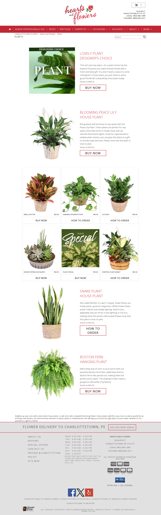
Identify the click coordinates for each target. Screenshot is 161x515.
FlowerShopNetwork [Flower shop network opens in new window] (82, 509)
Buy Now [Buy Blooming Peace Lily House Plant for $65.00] (93, 153)
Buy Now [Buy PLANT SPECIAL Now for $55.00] (80, 278)
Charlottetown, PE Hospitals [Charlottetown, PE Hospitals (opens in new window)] (75, 499)
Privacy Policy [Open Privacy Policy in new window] (103, 509)
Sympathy (82, 29)
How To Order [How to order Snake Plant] (93, 330)
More (148, 29)
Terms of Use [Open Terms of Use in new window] (88, 511)
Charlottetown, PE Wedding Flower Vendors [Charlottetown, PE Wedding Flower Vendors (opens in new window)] (114, 499)
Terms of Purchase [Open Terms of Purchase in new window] (124, 509)
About (134, 29)
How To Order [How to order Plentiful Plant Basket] (119, 278)
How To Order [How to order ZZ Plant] (119, 220)
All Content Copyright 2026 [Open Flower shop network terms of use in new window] (55, 509)
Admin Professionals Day (30, 29)
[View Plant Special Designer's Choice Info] (80, 248)
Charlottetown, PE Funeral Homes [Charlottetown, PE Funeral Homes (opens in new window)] (41, 499)
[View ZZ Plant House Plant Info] (120, 190)
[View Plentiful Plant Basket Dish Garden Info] (120, 248)
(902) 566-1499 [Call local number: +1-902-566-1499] (139, 16)
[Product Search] (128, 37)
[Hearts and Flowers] (80, 14)
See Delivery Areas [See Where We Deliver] (122, 427)
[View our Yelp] (89, 496)
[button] (138, 5)
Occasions (100, 29)
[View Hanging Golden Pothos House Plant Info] (80, 190)
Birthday (65, 29)
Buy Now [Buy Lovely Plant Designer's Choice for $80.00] (93, 88)
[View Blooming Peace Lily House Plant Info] (54, 133)
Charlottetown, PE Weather (81, 503)
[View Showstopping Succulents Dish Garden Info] (41, 248)
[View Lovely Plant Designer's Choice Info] (54, 70)
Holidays (119, 29)
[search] (144, 36)
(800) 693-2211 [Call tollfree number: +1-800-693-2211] (139, 18)
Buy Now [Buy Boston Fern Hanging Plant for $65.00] (93, 391)
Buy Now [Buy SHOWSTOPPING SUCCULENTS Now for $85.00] (41, 278)
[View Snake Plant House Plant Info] (54, 312)
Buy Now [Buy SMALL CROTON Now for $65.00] (41, 220)
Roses (52, 29)
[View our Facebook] (72, 496)
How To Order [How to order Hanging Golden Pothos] (80, 220)
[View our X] (80, 496)
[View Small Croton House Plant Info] (41, 190)
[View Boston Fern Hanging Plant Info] (54, 374)
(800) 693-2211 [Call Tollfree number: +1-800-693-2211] (125, 451)
